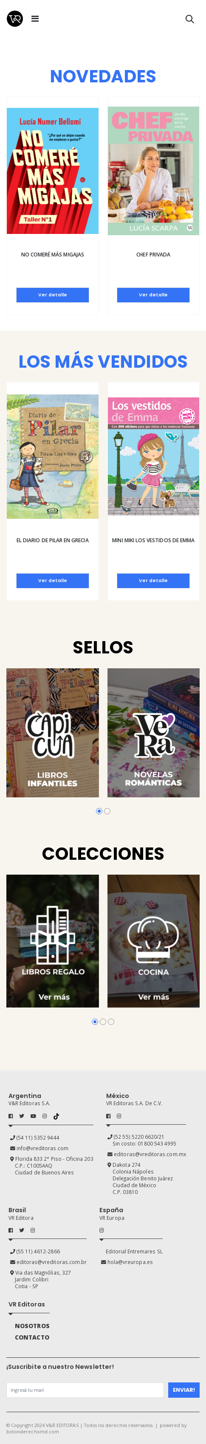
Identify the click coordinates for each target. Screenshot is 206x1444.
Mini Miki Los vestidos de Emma (153, 540)
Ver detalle (52, 295)
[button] (190, 20)
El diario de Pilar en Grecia (53, 540)
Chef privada (153, 254)
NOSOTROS (32, 1326)
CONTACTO (32, 1337)
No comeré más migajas (52, 254)
